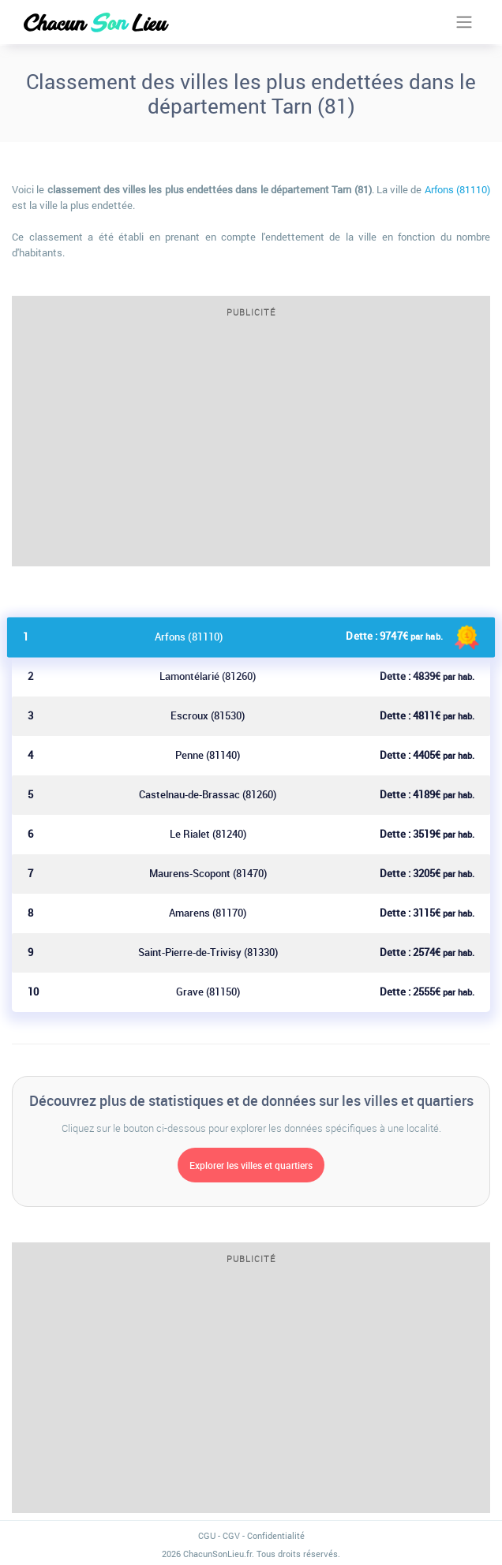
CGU (206, 1535)
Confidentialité (276, 1535)
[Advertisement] (251, 447)
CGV (231, 1535)
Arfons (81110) (457, 189)
